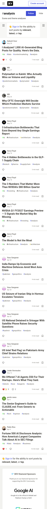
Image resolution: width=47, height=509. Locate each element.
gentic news (11, 397)
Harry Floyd (11, 121)
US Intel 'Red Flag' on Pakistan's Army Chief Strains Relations (23, 352)
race (13, 384)
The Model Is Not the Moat (17, 240)
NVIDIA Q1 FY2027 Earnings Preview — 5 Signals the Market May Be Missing (22, 213)
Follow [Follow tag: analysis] (31, 13)
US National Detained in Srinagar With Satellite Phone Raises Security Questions (23, 323)
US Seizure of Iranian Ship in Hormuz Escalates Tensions (22, 295)
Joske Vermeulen (14, 371)
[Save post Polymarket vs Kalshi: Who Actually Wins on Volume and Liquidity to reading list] (42, 86)
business (26, 443)
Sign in (15, 26)
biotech (5, 164)
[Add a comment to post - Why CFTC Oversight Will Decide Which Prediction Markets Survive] (4, 113)
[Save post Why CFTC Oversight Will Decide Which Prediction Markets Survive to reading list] (42, 113)
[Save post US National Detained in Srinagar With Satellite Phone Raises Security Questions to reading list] (42, 335)
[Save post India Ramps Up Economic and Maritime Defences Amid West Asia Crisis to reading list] (42, 279)
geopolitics (17, 274)
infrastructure (12, 137)
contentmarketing (20, 54)
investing (11, 191)
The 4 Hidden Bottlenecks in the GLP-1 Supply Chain (23, 159)
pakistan (6, 274)
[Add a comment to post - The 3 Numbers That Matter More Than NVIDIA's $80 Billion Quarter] (4, 196)
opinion (16, 413)
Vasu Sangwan (13, 258)
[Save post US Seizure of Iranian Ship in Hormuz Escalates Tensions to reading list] (42, 306)
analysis (33, 54)
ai (3, 54)
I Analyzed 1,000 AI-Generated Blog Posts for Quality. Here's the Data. (22, 49)
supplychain (25, 164)
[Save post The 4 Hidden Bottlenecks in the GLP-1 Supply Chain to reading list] (42, 169)
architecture (25, 137)
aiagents (21, 384)
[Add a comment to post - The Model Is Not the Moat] (4, 250)
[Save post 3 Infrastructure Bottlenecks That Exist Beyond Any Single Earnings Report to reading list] (42, 142)
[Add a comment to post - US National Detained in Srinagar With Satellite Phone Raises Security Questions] (4, 336)
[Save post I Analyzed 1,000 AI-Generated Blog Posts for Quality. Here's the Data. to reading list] (42, 59)
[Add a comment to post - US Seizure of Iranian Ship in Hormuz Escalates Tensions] (4, 306)
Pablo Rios (11, 427)
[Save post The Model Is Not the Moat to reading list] (42, 249)
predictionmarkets (10, 81)
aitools (5, 384)
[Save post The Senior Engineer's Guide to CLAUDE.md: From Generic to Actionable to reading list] (42, 419)
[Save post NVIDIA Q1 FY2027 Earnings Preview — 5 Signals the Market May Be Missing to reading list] (42, 226)
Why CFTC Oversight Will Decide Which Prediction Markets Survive (21, 102)
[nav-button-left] (3, 25)
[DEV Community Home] (10, 3)
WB (8, 68)
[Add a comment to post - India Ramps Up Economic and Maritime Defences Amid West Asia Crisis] (4, 279)
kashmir (6, 330)
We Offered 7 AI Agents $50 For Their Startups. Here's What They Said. (23, 378)
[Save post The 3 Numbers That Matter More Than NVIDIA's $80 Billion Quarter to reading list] (42, 196)
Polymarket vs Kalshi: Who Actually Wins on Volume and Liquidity (22, 76)
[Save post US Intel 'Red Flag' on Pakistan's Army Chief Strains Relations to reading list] (42, 362)
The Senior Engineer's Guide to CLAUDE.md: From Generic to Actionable (19, 406)
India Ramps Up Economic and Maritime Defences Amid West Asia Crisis (22, 267)
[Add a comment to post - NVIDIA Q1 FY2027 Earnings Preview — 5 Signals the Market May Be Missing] (4, 226)
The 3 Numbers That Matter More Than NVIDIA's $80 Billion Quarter (21, 185)
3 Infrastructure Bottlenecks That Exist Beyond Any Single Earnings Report (21, 130)
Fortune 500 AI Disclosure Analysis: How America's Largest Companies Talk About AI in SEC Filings (22, 436)
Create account (37, 3)
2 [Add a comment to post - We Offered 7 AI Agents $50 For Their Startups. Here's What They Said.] (13, 389)
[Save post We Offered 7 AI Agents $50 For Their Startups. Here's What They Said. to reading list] (42, 389)
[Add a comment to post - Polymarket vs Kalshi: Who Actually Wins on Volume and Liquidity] (4, 86)
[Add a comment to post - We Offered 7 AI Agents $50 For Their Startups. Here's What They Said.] (5, 389)
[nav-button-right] (43, 25)
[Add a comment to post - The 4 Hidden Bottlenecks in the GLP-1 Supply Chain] (4, 170)
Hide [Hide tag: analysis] (41, 13)
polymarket (24, 81)
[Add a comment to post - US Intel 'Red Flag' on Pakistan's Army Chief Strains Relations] (4, 363)
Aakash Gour (12, 41)
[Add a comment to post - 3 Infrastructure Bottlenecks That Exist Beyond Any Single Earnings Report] (4, 143)
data (9, 54)
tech (9, 413)
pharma (14, 164)
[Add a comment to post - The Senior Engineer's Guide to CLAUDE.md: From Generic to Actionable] (4, 419)
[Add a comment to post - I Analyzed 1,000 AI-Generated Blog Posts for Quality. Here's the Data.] (4, 59)
